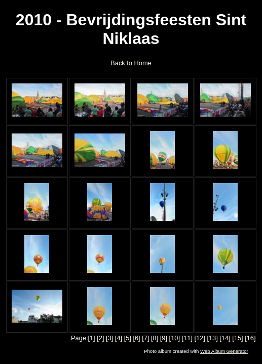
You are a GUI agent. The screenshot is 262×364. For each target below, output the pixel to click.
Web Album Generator (224, 351)
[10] (174, 338)
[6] (136, 338)
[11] (187, 338)
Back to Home (130, 63)
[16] (250, 338)
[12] (199, 338)
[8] (154, 338)
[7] (145, 338)
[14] (224, 338)
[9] (163, 338)
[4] (118, 338)
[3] (109, 338)
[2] (100, 338)
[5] (127, 338)
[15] (237, 338)
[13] (212, 338)
